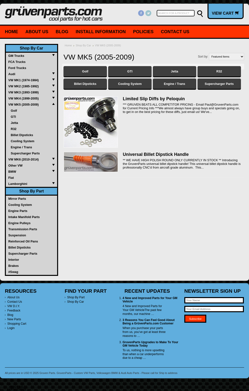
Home (11, 31)
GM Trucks (16, 56)
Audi (11, 74)
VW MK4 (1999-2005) (23, 98)
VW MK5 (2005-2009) (23, 104)
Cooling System (22, 141)
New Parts (14, 319)
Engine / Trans (21, 147)
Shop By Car (31, 48)
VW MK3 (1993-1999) (23, 92)
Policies (143, 31)
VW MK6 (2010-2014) (23, 159)
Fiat (11, 178)
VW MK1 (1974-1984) (23, 80)
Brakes (13, 266)
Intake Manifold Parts (24, 217)
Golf (14, 110)
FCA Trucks (17, 62)
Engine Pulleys (19, 223)
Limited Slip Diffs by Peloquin (154, 98)
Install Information (101, 31)
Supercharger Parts (25, 153)
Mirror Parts (17, 199)
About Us (36, 31)
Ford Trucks (17, 68)
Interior (13, 259)
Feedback (13, 310)
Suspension (17, 235)
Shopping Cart (16, 323)
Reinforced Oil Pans (23, 241)
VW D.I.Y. (13, 306)
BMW (12, 171)
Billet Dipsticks (22, 135)
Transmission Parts (22, 229)
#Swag (13, 272)
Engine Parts (17, 211)
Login (11, 328)
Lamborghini (17, 184)
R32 (13, 129)
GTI (13, 117)
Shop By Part (31, 191)
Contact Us (175, 31)
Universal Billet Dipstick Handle (156, 154)
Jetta (14, 123)
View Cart (225, 13)
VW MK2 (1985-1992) (23, 86)
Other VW (15, 165)
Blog (62, 31)
